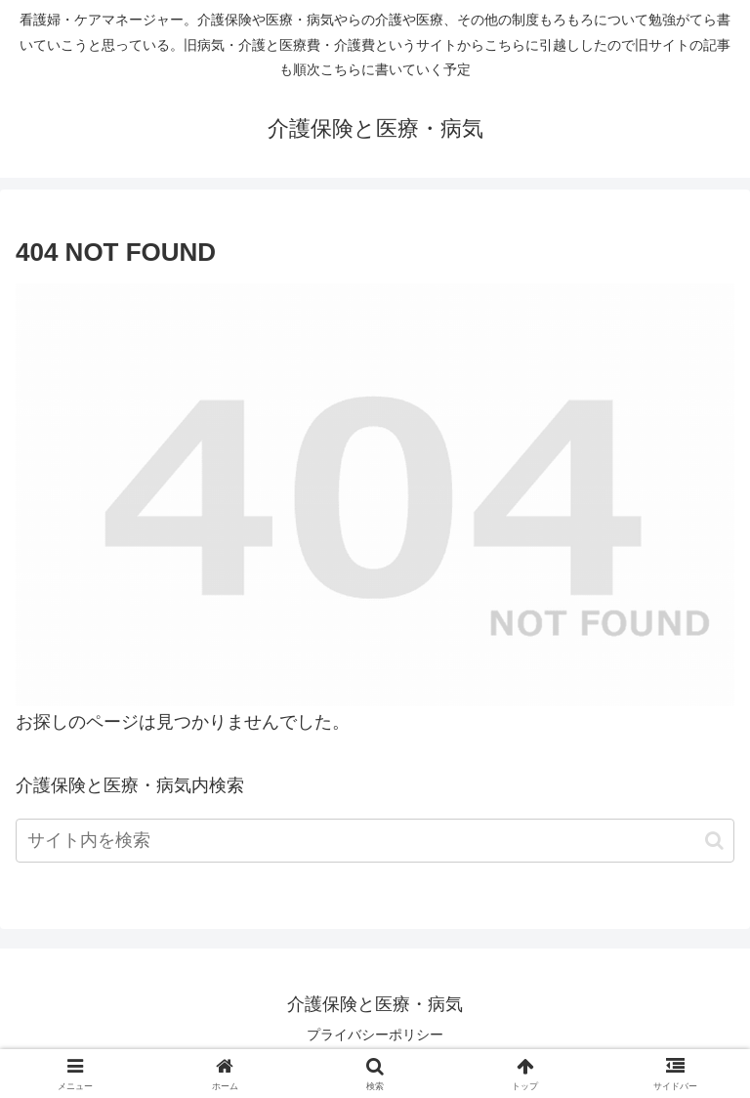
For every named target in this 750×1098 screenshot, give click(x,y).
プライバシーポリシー (375, 1034)
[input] (375, 841)
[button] (714, 840)
